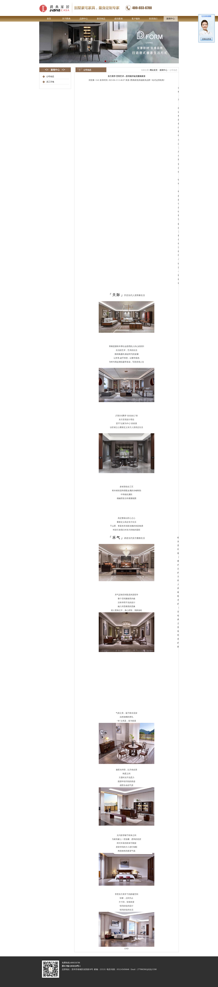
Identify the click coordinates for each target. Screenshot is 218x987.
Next (176, 49)
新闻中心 (163, 70)
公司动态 (50, 76)
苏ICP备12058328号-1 (71, 973)
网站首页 (154, 70)
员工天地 (50, 82)
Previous (41, 46)
